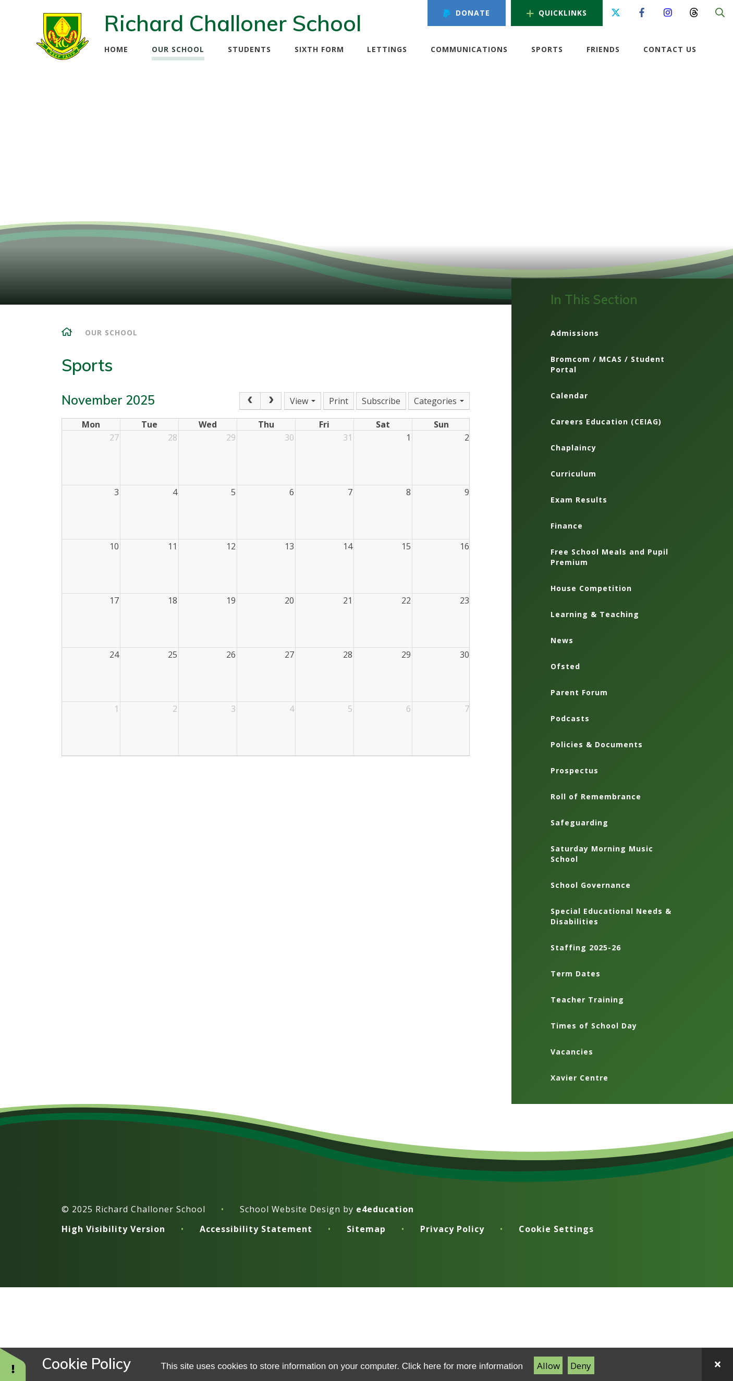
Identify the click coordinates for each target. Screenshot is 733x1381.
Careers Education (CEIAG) (606, 421)
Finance (567, 526)
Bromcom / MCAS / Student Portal (608, 364)
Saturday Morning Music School (602, 854)
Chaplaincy (573, 448)
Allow (548, 1366)
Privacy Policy (452, 1229)
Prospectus (574, 770)
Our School (111, 332)
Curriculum (573, 474)
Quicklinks (557, 13)
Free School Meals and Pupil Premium (609, 557)
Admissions (575, 333)
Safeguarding (579, 822)
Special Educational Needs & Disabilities (611, 916)
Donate (466, 13)
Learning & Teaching (595, 614)
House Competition (591, 588)
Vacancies (572, 1052)
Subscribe (381, 401)
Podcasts (570, 718)
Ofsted (565, 666)
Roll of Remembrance (596, 796)
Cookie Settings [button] (556, 1229)
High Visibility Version (113, 1229)
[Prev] (249, 401)
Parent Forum (579, 692)
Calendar (569, 395)
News (562, 640)
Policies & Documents (597, 744)
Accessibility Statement (256, 1229)
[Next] (271, 401)
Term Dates (576, 973)
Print (338, 401)
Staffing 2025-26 (586, 947)
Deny (580, 1366)
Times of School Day (594, 1026)
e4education (385, 1209)
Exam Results (579, 500)
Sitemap (366, 1229)
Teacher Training (587, 1000)
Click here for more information (462, 1366)
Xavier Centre (579, 1078)
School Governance (591, 885)
